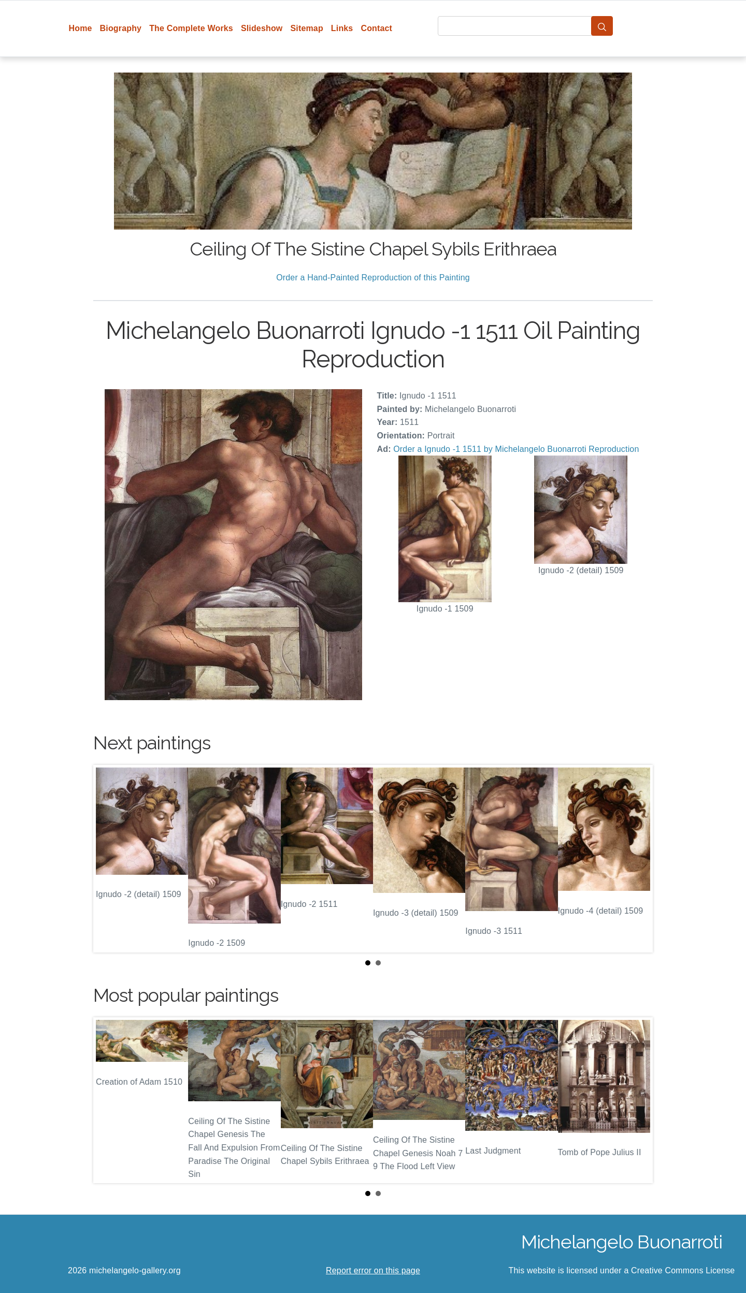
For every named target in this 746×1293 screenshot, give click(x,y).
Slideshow (262, 28)
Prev (109, 858)
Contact (376, 28)
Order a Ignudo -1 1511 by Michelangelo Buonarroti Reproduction (516, 449)
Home (80, 28)
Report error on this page (373, 1270)
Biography (121, 28)
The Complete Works (191, 28)
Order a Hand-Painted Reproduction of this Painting (373, 277)
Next (636, 858)
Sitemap (306, 28)
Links (342, 28)
